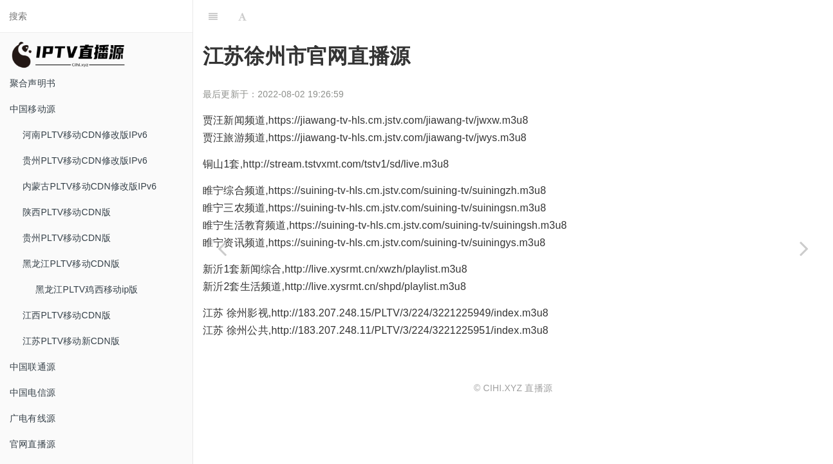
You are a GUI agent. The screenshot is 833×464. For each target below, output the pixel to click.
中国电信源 (32, 392)
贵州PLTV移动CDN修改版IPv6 (85, 160)
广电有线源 (32, 418)
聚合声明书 (32, 83)
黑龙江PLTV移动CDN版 (71, 263)
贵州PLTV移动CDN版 (67, 238)
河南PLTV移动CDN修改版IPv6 (85, 135)
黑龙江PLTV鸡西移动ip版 (86, 289)
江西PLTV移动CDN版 (67, 315)
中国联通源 (32, 367)
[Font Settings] (242, 16)
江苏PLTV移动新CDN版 (71, 341)
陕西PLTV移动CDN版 (67, 212)
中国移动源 (32, 109)
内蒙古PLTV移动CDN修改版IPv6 (89, 186)
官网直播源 (32, 444)
